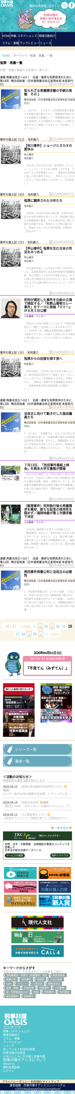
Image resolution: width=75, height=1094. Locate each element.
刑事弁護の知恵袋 (14, 1053)
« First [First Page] (25, 626)
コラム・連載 (11, 1038)
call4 (8, 983)
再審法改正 (54, 983)
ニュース (8, 1045)
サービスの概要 (14, 855)
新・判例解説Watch (17, 992)
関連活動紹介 (47, 36)
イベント (22, 983)
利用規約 (36, 1081)
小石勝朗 (59, 988)
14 (57, 626)
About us (9, 1063)
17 (17, 633)
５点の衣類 (56, 979)
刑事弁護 (29, 988)
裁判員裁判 (12, 996)
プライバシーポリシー (16, 1081)
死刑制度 (64, 992)
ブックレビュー (29, 43)
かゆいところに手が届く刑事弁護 (24, 1056)
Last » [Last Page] (55, 633)
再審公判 (11, 979)
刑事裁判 (44, 988)
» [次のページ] (46, 633)
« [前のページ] (34, 626)
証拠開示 (29, 996)
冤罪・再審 (12, 988)
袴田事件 (26, 979)
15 (63, 626)
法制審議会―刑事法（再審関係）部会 (26, 975)
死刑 (36, 992)
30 (35, 633)
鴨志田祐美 (59, 975)
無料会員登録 (38, 6)
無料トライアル (60, 855)
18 (23, 633)
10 (46, 626)
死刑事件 (49, 992)
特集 (24, 36)
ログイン (54, 6)
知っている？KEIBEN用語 (19, 1049)
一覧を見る (61, 828)
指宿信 (40, 979)
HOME (6, 36)
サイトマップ (50, 1081)
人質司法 (37, 983)
